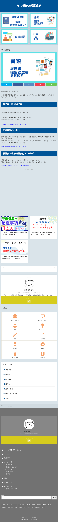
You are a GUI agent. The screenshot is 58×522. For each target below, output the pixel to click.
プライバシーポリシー (13, 489)
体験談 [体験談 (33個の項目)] (44, 504)
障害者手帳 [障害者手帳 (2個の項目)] (31, 507)
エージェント (8, 454)
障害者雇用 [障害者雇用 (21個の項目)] (37, 507)
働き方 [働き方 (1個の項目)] (49, 504)
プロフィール (8, 482)
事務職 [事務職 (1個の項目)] (33, 504)
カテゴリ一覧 (8, 462)
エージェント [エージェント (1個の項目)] (13, 504)
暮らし (7, 384)
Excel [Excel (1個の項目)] (3, 504)
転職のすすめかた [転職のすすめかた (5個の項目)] (22, 507)
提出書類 (8, 379)
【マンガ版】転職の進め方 (12, 450)
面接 (7, 398)
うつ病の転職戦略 (29, 6)
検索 (2, 495)
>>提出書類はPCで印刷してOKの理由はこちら (17, 165)
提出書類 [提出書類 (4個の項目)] (4, 507)
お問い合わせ (8, 486)
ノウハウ (8, 370)
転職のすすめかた (11, 393)
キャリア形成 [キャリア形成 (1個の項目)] (21, 504)
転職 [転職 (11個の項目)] (16, 507)
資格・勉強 (9, 389)
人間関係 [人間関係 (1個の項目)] (39, 504)
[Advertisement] (29, 190)
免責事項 (34, 517)
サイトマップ (25, 517)
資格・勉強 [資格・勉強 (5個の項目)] (10, 507)
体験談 (7, 374)
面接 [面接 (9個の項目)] (43, 507)
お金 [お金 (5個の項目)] (8, 504)
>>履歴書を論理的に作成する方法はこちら (16, 124)
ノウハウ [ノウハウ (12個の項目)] (28, 504)
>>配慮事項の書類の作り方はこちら (13, 146)
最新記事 (7, 458)
